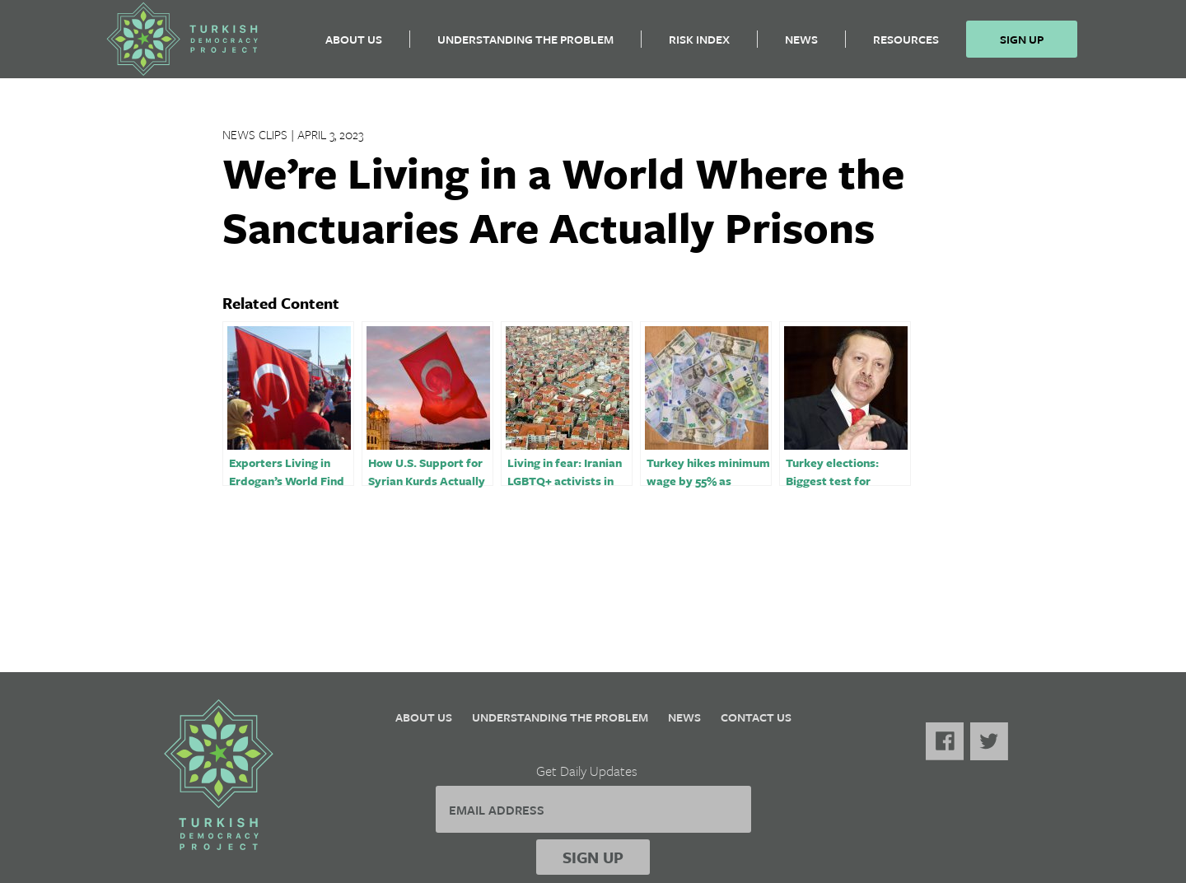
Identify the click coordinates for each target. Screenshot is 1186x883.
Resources (906, 45)
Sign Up (1022, 45)
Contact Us (756, 717)
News (801, 45)
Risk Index (699, 45)
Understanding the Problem (525, 45)
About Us (353, 45)
